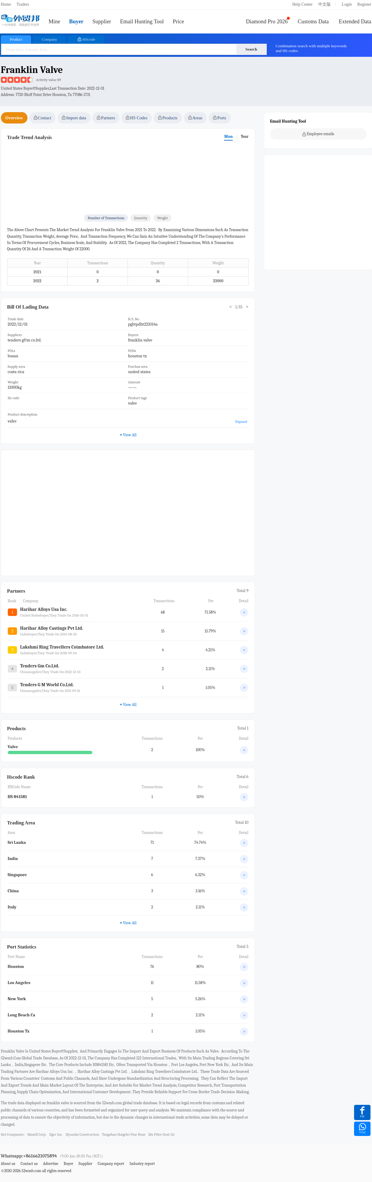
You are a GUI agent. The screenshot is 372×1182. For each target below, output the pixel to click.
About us (8, 1163)
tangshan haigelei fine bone (124, 1134)
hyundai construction (82, 1134)
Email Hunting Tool (142, 22)
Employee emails (318, 134)
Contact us (29, 1163)
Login (347, 4)
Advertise (50, 1163)
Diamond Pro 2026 (267, 22)
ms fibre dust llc (162, 1134)
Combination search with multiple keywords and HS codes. (311, 48)
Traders (22, 4)
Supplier (101, 22)
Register (364, 4)
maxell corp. (36, 1134)
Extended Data (355, 22)
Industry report (142, 1163)
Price (178, 22)
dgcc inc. (56, 1134)
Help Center (302, 4)
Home (6, 4)
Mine (54, 22)
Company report (111, 1163)
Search (251, 49)
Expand (241, 421)
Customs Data (313, 22)
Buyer (76, 22)
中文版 (324, 4)
